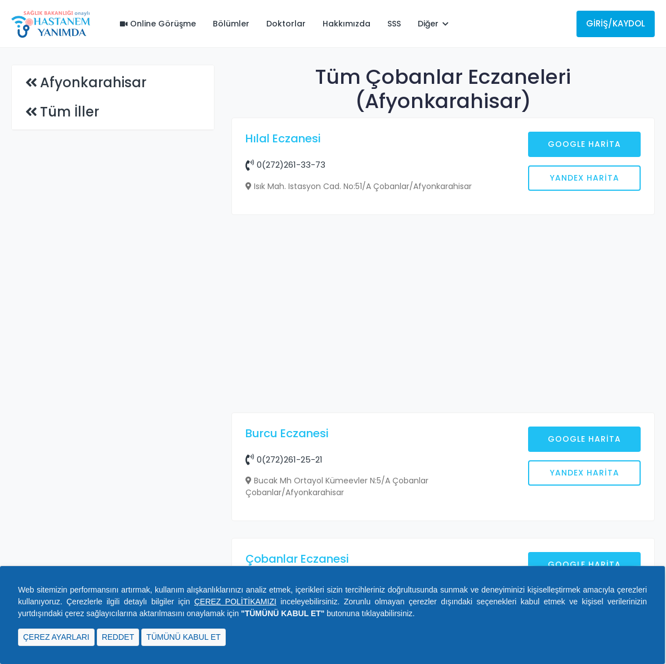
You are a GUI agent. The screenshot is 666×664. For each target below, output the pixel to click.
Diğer (433, 23)
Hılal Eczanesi (283, 138)
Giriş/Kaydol (615, 23)
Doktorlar (286, 23)
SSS (394, 23)
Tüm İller (69, 111)
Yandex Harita (584, 177)
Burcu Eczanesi (287, 433)
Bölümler (231, 23)
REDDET (118, 636)
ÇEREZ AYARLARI (56, 636)
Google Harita (584, 144)
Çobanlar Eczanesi (297, 559)
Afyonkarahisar (93, 82)
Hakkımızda (346, 23)
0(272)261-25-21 (284, 459)
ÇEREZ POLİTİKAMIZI (235, 601)
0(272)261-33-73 (285, 165)
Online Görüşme (158, 23)
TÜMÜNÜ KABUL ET (183, 636)
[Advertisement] (443, 315)
